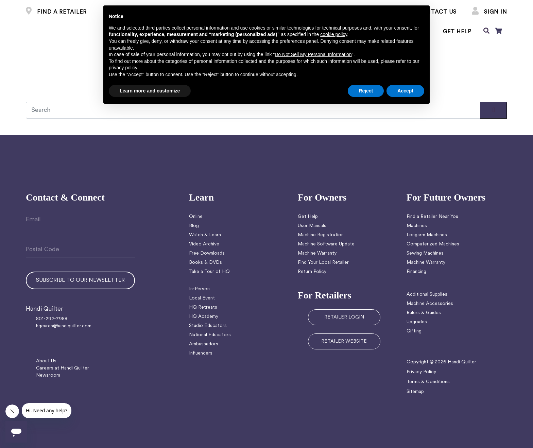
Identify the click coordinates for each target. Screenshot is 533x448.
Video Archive (204, 244)
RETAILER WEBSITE (344, 341)
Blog (194, 225)
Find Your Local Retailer (323, 262)
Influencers (200, 353)
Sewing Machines (425, 253)
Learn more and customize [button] (150, 90)
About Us (46, 361)
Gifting (414, 331)
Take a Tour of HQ (209, 271)
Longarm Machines (427, 235)
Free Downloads (207, 253)
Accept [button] (405, 90)
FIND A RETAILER (56, 12)
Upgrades (417, 322)
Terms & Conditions (428, 381)
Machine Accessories (430, 303)
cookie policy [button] (333, 34)
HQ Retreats (203, 307)
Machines (417, 225)
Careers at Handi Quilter (62, 368)
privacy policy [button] (123, 67)
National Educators (210, 335)
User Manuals (312, 225)
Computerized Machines (433, 244)
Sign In (489, 12)
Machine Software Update (326, 244)
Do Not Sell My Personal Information (313, 54)
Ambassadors (203, 344)
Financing (416, 271)
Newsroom (48, 375)
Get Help (308, 216)
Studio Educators (208, 325)
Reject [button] (366, 90)
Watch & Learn (205, 235)
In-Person (199, 289)
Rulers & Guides (424, 312)
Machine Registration (321, 235)
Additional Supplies (427, 294)
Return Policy (312, 271)
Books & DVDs (205, 262)
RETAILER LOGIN (344, 317)
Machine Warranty (317, 253)
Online (196, 216)
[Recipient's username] (266, 110)
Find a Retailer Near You (432, 216)
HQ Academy (203, 316)
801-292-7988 (51, 319)
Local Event (202, 298)
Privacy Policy (421, 372)
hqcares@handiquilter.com (63, 326)
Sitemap (415, 391)
